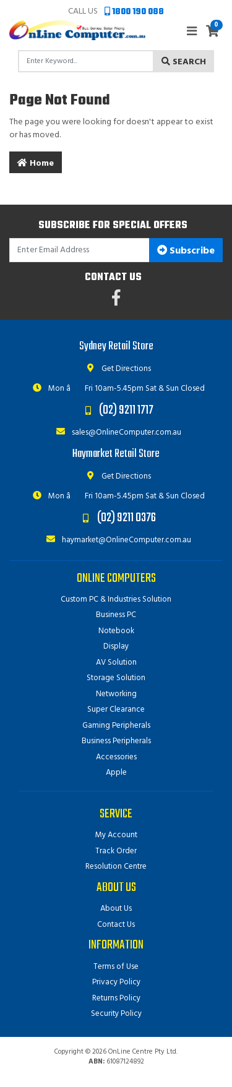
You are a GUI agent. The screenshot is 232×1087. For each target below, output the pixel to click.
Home (35, 163)
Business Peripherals (116, 741)
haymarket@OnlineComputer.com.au (116, 540)
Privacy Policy (116, 982)
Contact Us (116, 924)
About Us (116, 908)
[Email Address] (79, 250)
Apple (116, 772)
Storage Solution (116, 677)
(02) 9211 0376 (126, 518)
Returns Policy (116, 998)
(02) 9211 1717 (126, 410)
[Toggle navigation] (191, 31)
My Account (116, 835)
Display (116, 646)
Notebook (116, 630)
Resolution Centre (116, 866)
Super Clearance (116, 709)
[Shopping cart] (212, 32)
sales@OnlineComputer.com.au (116, 432)
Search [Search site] (183, 62)
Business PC (116, 614)
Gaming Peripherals (116, 725)
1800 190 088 (134, 12)
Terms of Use (116, 966)
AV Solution (116, 662)
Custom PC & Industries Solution (116, 599)
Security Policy (116, 1013)
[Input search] (86, 61)
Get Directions (116, 368)
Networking (116, 694)
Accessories (116, 757)
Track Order (116, 851)
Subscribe (186, 251)
